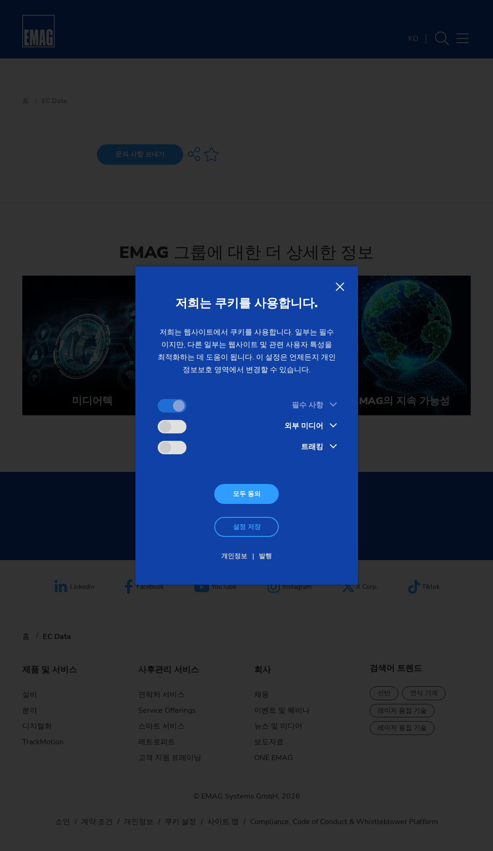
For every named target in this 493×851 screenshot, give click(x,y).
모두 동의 (247, 494)
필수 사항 (307, 405)
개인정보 (234, 556)
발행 (265, 556)
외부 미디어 (303, 426)
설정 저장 (247, 526)
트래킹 (312, 447)
